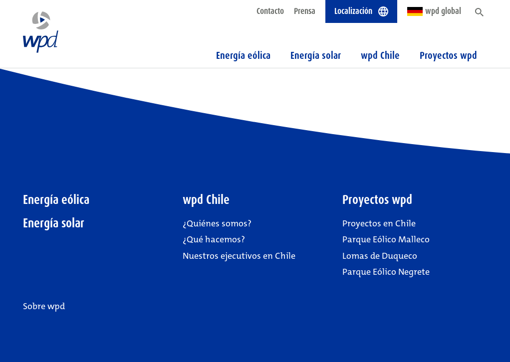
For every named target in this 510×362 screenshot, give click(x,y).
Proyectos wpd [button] (448, 55)
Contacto (270, 10)
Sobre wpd (44, 306)
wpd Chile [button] (380, 55)
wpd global (434, 10)
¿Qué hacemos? (214, 239)
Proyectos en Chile (379, 223)
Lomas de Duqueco (379, 256)
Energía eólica (243, 55)
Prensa (304, 10)
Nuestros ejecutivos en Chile (239, 256)
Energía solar (315, 55)
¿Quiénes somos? (217, 223)
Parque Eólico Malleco (386, 239)
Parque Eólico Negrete (386, 272)
